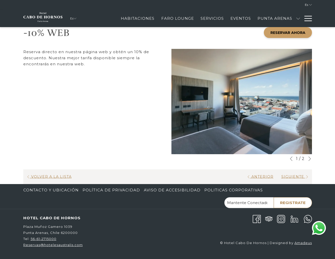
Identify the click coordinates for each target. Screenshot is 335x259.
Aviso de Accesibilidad (172, 190)
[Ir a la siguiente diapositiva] (309, 158)
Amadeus (303, 243)
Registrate (293, 202)
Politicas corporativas (233, 190)
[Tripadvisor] (269, 218)
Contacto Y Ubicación (51, 190)
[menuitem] (137, 18)
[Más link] (306, 18)
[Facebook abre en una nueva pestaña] (257, 218)
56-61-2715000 (43, 239)
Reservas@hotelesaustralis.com (53, 245)
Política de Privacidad (111, 190)
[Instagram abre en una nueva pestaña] (281, 218)
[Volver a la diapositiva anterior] (291, 158)
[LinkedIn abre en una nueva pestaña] (294, 218)
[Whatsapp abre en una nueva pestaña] (308, 218)
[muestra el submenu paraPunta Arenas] (298, 18)
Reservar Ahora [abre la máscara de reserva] (287, 32)
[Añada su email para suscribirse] (249, 202)
